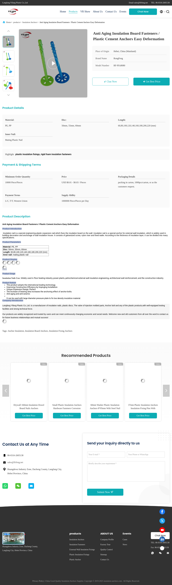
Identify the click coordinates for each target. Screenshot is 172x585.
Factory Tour (105, 545)
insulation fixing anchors (60, 331)
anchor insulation (16, 331)
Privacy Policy (38, 581)
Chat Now (143, 11)
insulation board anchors (36, 331)
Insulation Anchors (29, 22)
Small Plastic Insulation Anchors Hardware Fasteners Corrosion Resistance (66, 408)
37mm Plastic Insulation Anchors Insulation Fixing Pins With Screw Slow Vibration (143, 408)
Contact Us (111, 11)
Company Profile (107, 540)
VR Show (85, 11)
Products (73, 11)
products (16, 22)
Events (122, 11)
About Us (98, 11)
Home (63, 11)
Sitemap (103, 555)
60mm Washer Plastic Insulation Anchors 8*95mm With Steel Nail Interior (105, 408)
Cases (125, 540)
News (125, 545)
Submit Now (105, 492)
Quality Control (106, 550)
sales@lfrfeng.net (15, 462)
